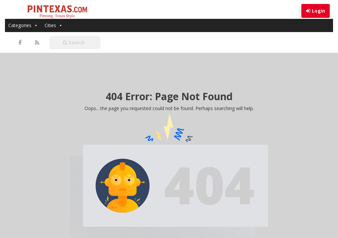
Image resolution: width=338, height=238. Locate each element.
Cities (54, 25)
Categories (23, 25)
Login (318, 11)
